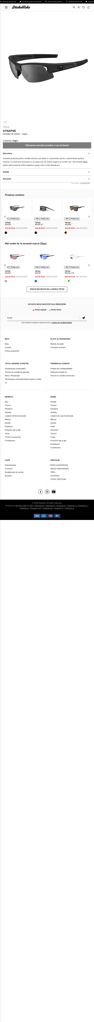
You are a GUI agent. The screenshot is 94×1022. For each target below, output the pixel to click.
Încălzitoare (55, 444)
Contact (8, 347)
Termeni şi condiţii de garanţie (17, 372)
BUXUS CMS (21, 506)
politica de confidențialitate (62, 322)
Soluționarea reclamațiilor (15, 369)
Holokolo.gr (69, 508)
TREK (52, 472)
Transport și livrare (58, 347)
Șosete (7, 423)
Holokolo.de (48, 508)
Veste (7, 433)
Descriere (7, 153)
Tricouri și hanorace (13, 437)
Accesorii (8, 469)
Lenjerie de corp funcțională (61, 416)
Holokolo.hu (72, 506)
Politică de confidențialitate (61, 369)
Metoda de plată (57, 344)
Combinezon (10, 441)
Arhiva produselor (12, 351)
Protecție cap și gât (12, 430)
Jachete (8, 412)
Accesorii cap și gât (58, 441)
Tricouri (8, 405)
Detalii (6, 172)
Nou (6, 402)
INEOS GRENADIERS (59, 469)
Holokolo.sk (39, 506)
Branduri (8, 476)
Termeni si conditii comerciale (62, 376)
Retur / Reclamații (12, 376)
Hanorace (54, 430)
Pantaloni (8, 409)
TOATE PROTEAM (58, 479)
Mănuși (8, 419)
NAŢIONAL (55, 476)
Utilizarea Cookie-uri (58, 372)
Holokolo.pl (61, 506)
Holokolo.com (35, 508)
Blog (6, 344)
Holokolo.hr (58, 508)
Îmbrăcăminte (10, 465)
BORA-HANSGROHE (59, 465)
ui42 (31, 506)
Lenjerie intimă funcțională (15, 416)
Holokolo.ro (83, 506)
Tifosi (6, 127)
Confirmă (83, 318)
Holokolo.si (24, 508)
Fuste (52, 437)
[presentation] (5, 216)
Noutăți (53, 402)
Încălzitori (9, 426)
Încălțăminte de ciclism (14, 472)
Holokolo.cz (50, 506)
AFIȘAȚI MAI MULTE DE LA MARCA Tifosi (47, 289)
